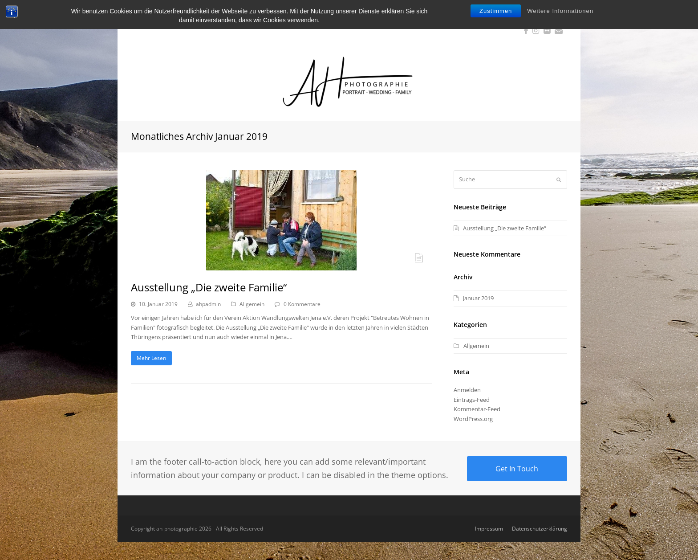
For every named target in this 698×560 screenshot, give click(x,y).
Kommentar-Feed (477, 409)
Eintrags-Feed (472, 400)
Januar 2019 (478, 298)
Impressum (489, 528)
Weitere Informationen (560, 11)
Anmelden (467, 390)
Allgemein (251, 304)
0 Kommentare (302, 304)
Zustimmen (495, 11)
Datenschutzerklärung (539, 528)
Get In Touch (516, 469)
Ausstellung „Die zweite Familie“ (209, 287)
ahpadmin (208, 304)
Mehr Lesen (151, 358)
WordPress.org (473, 419)
